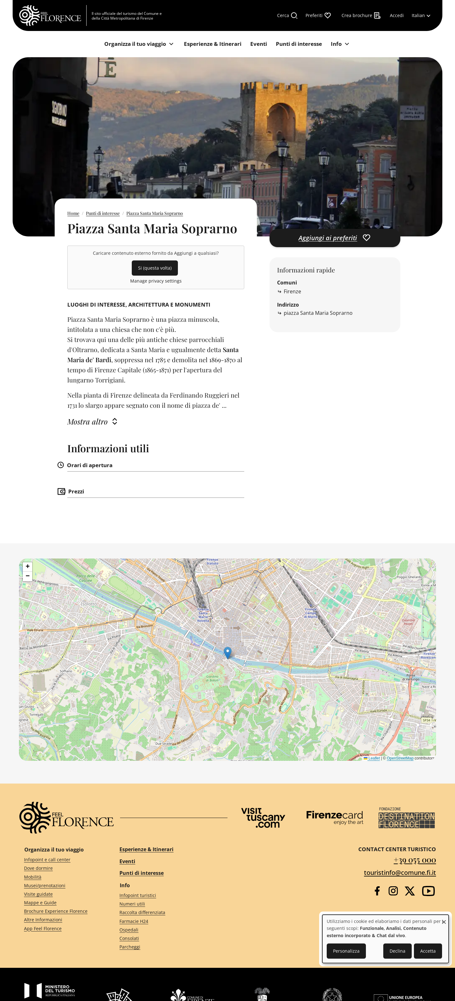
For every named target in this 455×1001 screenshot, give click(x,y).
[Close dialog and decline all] (444, 919)
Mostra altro (87, 421)
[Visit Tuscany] (263, 818)
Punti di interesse (103, 213)
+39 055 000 (415, 859)
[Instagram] (393, 890)
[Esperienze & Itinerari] (212, 44)
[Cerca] (287, 15)
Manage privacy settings (156, 281)
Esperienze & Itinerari (146, 849)
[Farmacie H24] (167, 921)
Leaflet (372, 758)
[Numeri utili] (167, 904)
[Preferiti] (318, 15)
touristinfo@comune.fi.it (400, 872)
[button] (228, 653)
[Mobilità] (60, 877)
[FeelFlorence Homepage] (53, 15)
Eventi (127, 861)
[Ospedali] (167, 929)
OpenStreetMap (400, 758)
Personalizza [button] (346, 951)
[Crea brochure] (361, 15)
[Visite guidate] (60, 894)
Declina (397, 951)
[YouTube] (428, 891)
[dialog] (385, 939)
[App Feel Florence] (60, 928)
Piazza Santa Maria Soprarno (154, 213)
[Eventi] (258, 44)
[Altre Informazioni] (60, 920)
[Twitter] (410, 891)
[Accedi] (397, 15)
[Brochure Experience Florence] (60, 911)
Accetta (428, 951)
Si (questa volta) (155, 268)
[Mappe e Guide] (60, 903)
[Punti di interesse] (299, 44)
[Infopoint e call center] (60, 860)
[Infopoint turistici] (167, 895)
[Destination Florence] (407, 817)
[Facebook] (377, 890)
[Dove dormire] (60, 868)
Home (73, 213)
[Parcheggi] (167, 947)
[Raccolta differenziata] (167, 912)
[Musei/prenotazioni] (60, 885)
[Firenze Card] (334, 818)
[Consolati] (167, 938)
